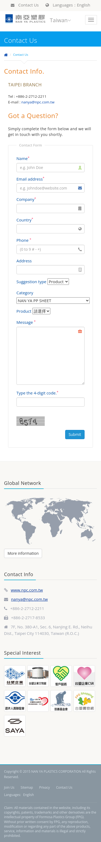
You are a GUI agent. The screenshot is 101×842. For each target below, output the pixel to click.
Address (24, 260)
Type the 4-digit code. (37, 393)
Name (22, 158)
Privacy (44, 787)
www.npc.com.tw (27, 590)
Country (24, 220)
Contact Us (25, 5)
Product (23, 311)
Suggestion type (31, 281)
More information (23, 553)
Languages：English (68, 5)
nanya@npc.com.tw (29, 599)
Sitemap (27, 787)
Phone (23, 240)
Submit (75, 434)
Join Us (9, 787)
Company (26, 199)
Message (26, 322)
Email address (30, 179)
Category (24, 292)
